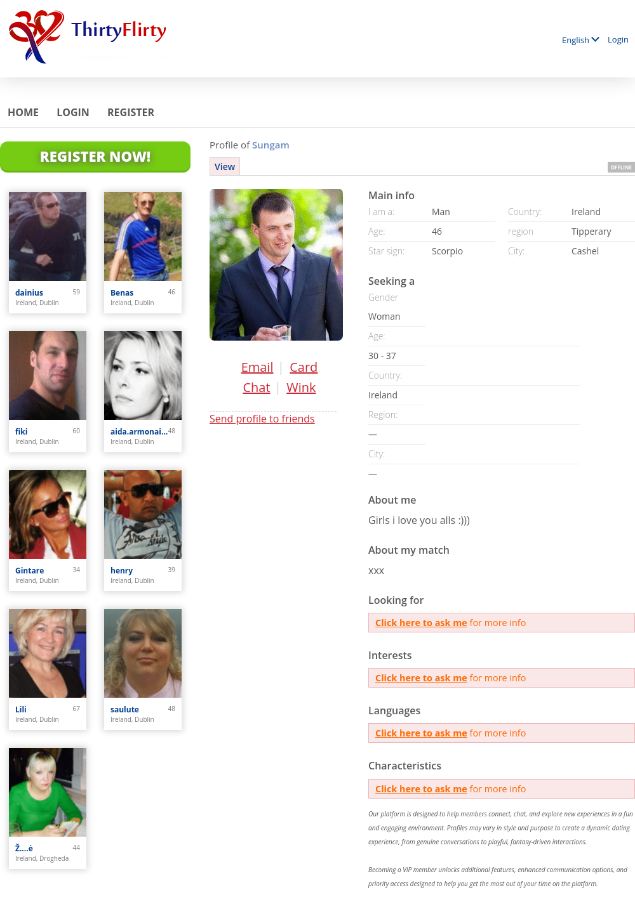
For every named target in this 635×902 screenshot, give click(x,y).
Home (23, 112)
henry (121, 570)
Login (618, 39)
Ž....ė (24, 848)
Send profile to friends (262, 419)
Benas (121, 292)
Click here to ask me (421, 623)
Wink (301, 387)
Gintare (29, 570)
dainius (29, 292)
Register (130, 112)
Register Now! (95, 156)
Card (304, 367)
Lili (21, 709)
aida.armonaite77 (139, 431)
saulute (124, 709)
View (225, 166)
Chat (256, 387)
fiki (21, 431)
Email (257, 367)
